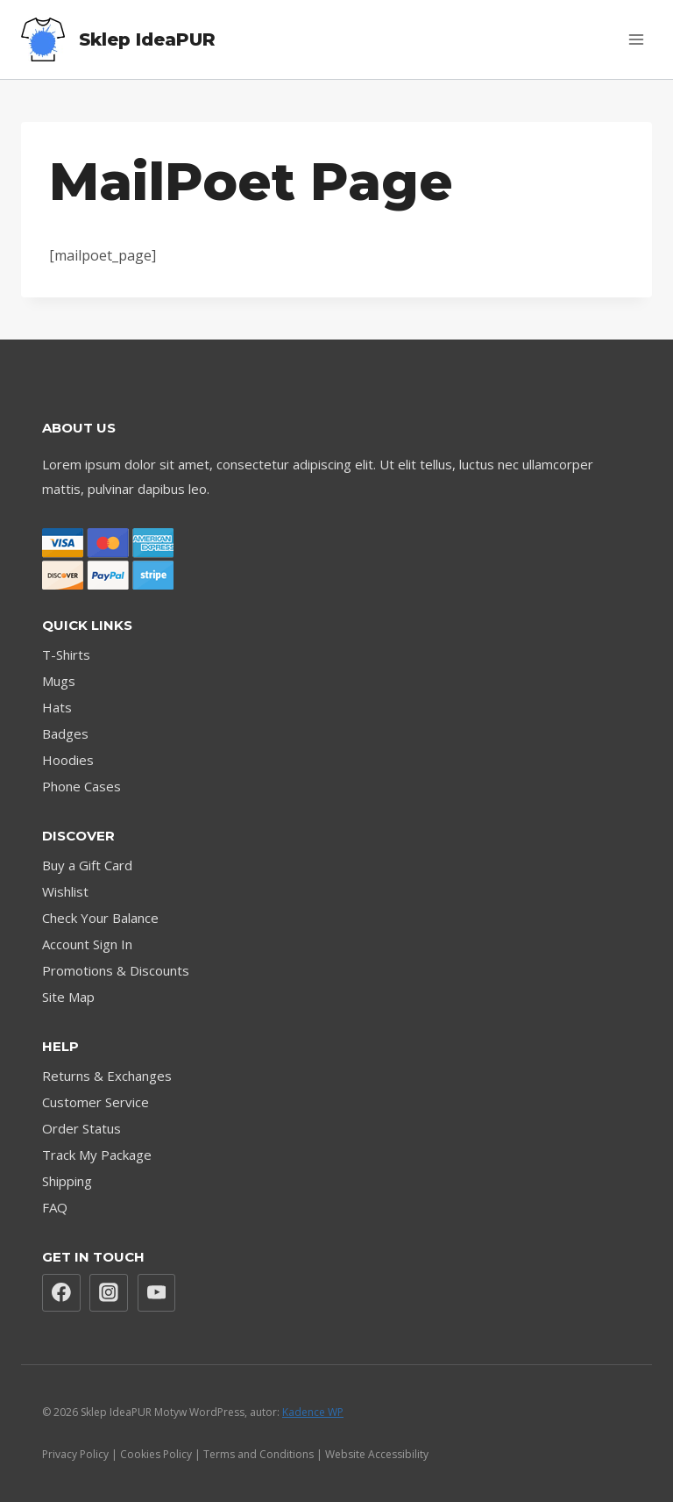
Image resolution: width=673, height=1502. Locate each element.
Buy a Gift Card (87, 865)
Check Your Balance (100, 917)
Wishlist (65, 891)
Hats (57, 707)
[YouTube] (157, 1293)
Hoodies (68, 760)
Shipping (67, 1181)
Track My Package (97, 1154)
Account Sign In (87, 944)
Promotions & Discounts (115, 970)
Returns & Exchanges (107, 1075)
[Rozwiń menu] (636, 39)
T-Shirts (66, 654)
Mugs (58, 681)
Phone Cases (81, 786)
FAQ (54, 1207)
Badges (65, 733)
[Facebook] (61, 1293)
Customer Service (95, 1102)
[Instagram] (108, 1293)
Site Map (68, 996)
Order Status (81, 1128)
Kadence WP (313, 1412)
